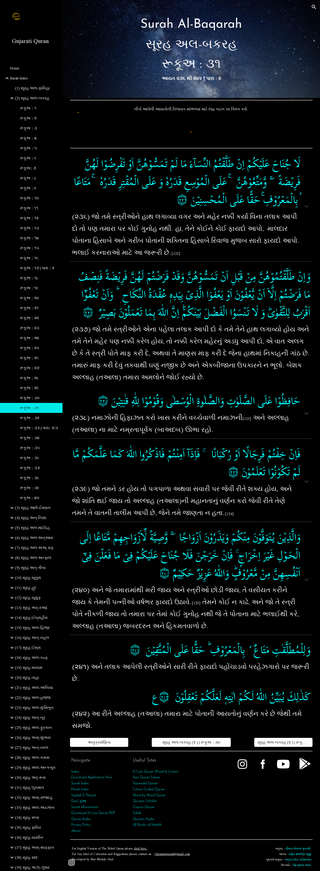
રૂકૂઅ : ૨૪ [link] (29, 338)
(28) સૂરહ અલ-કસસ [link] (32, 758)
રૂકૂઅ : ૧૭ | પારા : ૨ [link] (37, 268)
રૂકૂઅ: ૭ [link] (28, 168)
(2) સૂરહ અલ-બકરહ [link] (32, 98)
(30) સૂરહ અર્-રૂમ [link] (30, 778)
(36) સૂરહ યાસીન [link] (29, 838)
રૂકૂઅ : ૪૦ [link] (29, 498)
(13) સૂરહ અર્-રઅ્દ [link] (31, 608)
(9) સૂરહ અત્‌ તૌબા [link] (30, 568)
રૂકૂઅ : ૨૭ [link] (29, 368)
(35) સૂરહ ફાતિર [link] (28, 828)
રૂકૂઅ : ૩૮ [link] (29, 478)
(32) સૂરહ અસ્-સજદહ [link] (33, 798)
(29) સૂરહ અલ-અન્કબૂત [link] (35, 768)
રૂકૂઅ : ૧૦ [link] (29, 198)
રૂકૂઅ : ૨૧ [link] (29, 308)
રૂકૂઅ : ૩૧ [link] (29, 408)
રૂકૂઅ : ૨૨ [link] (29, 318)
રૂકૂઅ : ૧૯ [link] (29, 288)
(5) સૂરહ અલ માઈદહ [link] (32, 528)
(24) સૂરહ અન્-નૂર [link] (30, 718)
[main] (191, 49)
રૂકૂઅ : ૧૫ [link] (29, 248)
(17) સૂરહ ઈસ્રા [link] (28, 648)
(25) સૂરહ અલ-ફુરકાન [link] (33, 728)
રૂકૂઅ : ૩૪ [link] (30, 438)
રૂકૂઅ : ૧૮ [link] (29, 278)
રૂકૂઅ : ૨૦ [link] (29, 298)
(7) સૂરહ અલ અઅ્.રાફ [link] (34, 548)
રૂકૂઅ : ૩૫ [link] (30, 448)
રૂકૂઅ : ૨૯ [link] (29, 388)
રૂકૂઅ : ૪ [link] (28, 138)
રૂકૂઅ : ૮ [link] (28, 178)
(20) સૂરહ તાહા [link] (27, 678)
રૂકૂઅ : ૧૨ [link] (29, 218)
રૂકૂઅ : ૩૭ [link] (30, 468)
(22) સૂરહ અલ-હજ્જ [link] (32, 698)
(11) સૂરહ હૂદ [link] (25, 588)
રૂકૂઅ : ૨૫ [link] (29, 348)
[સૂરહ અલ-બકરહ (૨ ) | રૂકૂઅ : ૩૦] (191, 742)
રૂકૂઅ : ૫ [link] (28, 148)
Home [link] (14, 68)
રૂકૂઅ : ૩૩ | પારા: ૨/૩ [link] (39, 428)
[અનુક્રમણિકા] (99, 742)
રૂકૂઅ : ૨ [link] (28, 118)
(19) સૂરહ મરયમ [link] (28, 668)
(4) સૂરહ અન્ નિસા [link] (30, 518)
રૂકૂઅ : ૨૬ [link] (29, 358)
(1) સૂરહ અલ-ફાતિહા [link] (32, 88)
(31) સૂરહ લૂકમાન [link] (29, 788)
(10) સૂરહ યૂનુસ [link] (28, 578)
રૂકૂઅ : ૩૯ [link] (29, 488)
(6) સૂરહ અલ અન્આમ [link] (34, 538)
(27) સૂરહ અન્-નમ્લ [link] (31, 748)
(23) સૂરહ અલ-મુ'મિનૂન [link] (34, 708)
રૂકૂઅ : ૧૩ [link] (29, 228)
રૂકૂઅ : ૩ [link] (28, 128)
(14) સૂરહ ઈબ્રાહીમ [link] (31, 618)
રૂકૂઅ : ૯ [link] (28, 188)
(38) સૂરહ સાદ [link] (26, 858)
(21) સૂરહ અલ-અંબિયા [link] (34, 688)
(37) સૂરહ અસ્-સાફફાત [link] (34, 848)
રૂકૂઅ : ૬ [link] (28, 158)
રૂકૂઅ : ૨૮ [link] (29, 378)
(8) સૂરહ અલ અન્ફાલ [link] (33, 558)
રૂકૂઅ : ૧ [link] (28, 108)
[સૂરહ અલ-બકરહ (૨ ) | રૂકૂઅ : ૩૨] (283, 742)
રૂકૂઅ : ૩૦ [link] (30, 398)
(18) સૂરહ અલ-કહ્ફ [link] (31, 658)
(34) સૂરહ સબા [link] (27, 818)
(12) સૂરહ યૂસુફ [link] (28, 598)
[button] (314, 7)
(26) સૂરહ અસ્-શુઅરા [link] (33, 738)
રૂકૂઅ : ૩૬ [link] (29, 458)
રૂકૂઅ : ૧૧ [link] (29, 208)
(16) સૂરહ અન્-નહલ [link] (32, 638)
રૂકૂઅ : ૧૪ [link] (29, 238)
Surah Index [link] (19, 78)
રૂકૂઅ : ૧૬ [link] (29, 258)
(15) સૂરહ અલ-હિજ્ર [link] (32, 628)
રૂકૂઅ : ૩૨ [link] (29, 418)
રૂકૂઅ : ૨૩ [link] (29, 328)
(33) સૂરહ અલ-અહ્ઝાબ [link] (34, 808)
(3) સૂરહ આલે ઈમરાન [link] (32, 508)
